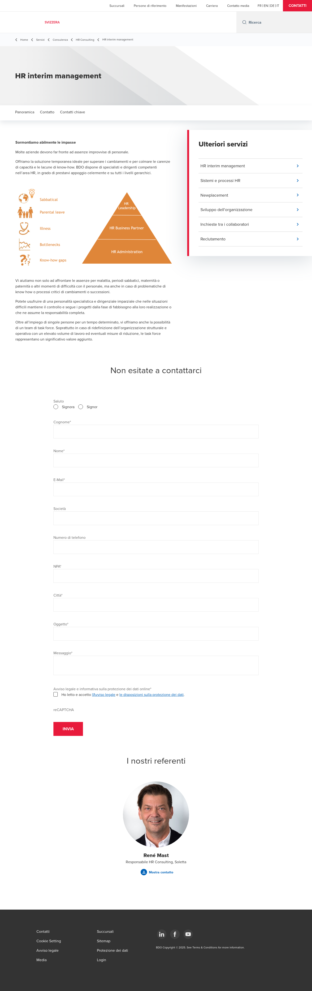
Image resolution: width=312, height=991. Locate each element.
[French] (260, 5)
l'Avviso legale (103, 694)
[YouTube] (188, 934)
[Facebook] (175, 934)
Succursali (116, 5)
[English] (266, 5)
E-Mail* (59, 479)
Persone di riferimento (150, 5)
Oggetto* (60, 624)
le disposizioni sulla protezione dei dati (151, 694)
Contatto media (238, 5)
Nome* (59, 450)
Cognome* (62, 422)
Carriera (212, 5)
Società (59, 508)
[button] (297, 5)
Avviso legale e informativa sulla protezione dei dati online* (102, 688)
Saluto (58, 401)
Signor (92, 406)
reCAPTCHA (63, 709)
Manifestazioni (186, 5)
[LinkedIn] (161, 934)
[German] (272, 5)
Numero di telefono (69, 537)
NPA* (57, 566)
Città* (57, 595)
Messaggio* (62, 652)
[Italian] (278, 5)
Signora (68, 406)
